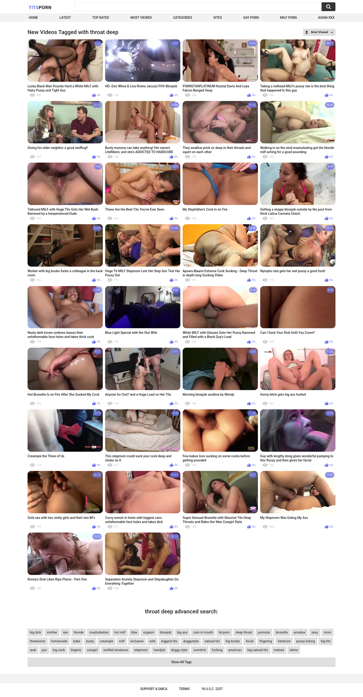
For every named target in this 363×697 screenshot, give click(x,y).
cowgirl (92, 650)
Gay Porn (251, 17)
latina (294, 650)
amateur (300, 632)
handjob (159, 650)
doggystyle (191, 641)
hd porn (224, 632)
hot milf (119, 632)
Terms (184, 689)
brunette (282, 632)
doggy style (179, 650)
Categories (182, 17)
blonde (79, 632)
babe (76, 641)
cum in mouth (203, 632)
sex (65, 632)
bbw (134, 632)
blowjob (165, 632)
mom (328, 632)
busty (90, 641)
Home (33, 17)
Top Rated (100, 17)
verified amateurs (115, 650)
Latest (65, 17)
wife (152, 641)
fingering (266, 641)
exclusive (137, 641)
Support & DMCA (153, 689)
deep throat (244, 632)
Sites (217, 17)
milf (122, 641)
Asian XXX (326, 17)
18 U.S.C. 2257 (212, 689)
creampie (106, 641)
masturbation (99, 632)
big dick (35, 632)
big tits (326, 641)
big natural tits (257, 650)
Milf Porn (288, 17)
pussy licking (305, 641)
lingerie (76, 650)
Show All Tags (181, 662)
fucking (217, 650)
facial (249, 641)
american (235, 650)
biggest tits (169, 641)
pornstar (264, 632)
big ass (182, 632)
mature (279, 650)
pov (44, 650)
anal (33, 650)
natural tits (212, 641)
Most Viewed (141, 17)
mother (52, 632)
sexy (314, 632)
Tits (40, 7)
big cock (59, 650)
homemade (59, 641)
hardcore (284, 641)
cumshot (199, 650)
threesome (37, 641)
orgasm (148, 632)
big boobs (233, 641)
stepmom (141, 650)
